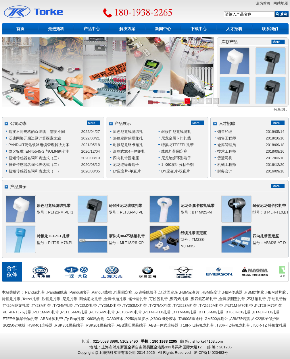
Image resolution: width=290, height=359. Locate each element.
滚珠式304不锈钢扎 (129, 151)
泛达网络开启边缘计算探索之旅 (35, 138)
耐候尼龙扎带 (90, 299)
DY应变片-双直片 (175, 171)
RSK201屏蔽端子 (100, 325)
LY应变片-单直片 (127, 171)
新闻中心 (163, 28)
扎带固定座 (123, 292)
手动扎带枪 (277, 299)
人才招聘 (234, 28)
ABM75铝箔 (240, 319)
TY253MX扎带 (135, 305)
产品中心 (92, 28)
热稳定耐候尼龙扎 (128, 138)
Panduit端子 (80, 292)
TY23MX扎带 (86, 305)
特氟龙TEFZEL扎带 (177, 145)
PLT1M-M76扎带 (239, 305)
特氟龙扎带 (11, 299)
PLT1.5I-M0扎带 (74, 312)
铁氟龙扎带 (51, 299)
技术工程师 (226, 151)
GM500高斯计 (216, 319)
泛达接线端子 (146, 292)
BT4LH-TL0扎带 (266, 312)
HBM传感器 (233, 292)
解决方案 (127, 28)
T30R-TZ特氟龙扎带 (233, 325)
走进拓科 (56, 28)
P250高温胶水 (137, 319)
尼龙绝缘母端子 (126, 164)
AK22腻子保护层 (266, 319)
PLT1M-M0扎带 (46, 312)
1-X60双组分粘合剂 (177, 164)
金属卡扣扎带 (115, 299)
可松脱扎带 (158, 299)
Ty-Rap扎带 (74, 319)
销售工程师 (226, 138)
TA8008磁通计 (190, 319)
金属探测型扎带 (232, 299)
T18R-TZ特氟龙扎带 (197, 325)
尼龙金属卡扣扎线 (176, 138)
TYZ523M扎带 (185, 305)
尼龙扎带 (69, 299)
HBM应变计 (211, 292)
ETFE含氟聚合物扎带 (20, 319)
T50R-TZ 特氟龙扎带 (269, 325)
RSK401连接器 (40, 325)
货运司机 (224, 158)
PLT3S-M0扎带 (129, 312)
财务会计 (224, 171)
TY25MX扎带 (110, 305)
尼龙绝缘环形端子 (176, 158)
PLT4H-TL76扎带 (17, 312)
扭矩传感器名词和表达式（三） (35, 158)
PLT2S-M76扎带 (268, 305)
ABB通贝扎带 (52, 319)
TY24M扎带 (63, 305)
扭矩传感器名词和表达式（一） (35, 171)
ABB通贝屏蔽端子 (132, 325)
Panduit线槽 (102, 292)
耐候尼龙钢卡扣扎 (128, 145)
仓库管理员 (226, 145)
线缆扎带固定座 (174, 151)
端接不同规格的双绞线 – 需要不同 (37, 131)
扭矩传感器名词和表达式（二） (35, 164)
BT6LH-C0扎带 (238, 312)
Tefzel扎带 (31, 299)
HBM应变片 (189, 292)
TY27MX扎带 (160, 305)
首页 (20, 28)
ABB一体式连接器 (163, 325)
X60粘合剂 (95, 319)
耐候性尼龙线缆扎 (176, 131)
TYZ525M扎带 (211, 305)
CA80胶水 (114, 319)
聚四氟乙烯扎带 (204, 299)
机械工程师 (226, 164)
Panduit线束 (57, 292)
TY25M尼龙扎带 (16, 305)
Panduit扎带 (35, 292)
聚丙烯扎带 (179, 299)
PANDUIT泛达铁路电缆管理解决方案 (39, 145)
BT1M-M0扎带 (185, 312)
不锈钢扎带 (256, 299)
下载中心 (199, 28)
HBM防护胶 (254, 292)
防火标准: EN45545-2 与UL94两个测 (39, 151)
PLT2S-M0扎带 (102, 312)
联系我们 (270, 28)
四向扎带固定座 (126, 158)
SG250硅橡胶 (14, 325)
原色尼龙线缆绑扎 (128, 131)
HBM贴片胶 (276, 292)
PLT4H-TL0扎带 (157, 312)
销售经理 (224, 131)
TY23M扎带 (41, 305)
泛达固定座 (168, 292)
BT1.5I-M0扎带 (211, 312)
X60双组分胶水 (163, 319)
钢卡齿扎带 (137, 299)
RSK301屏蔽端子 (69, 325)
